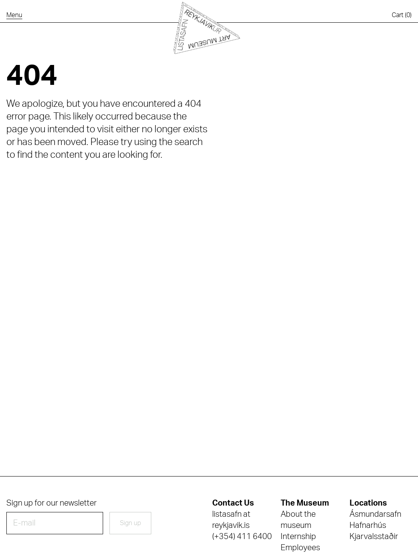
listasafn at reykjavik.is (231, 519)
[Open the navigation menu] (14, 15)
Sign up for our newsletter (51, 503)
